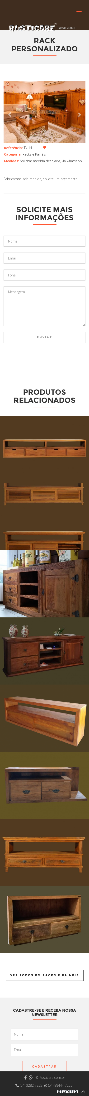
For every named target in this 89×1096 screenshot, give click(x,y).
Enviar (44, 337)
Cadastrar (44, 1066)
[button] (10, 112)
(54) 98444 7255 (58, 1085)
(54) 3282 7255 (29, 1085)
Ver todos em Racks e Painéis (44, 975)
